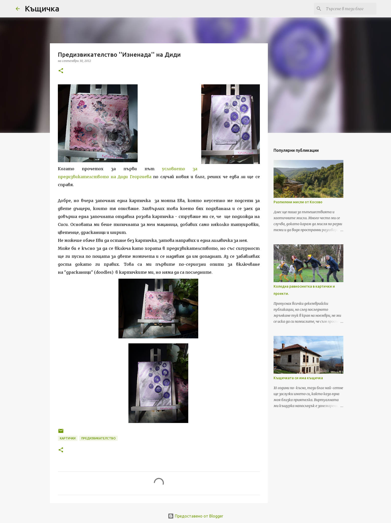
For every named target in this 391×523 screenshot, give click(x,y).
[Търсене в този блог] (350, 9)
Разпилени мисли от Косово (298, 202)
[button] (61, 71)
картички (68, 438)
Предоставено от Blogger (195, 516)
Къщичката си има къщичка (298, 378)
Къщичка (42, 8)
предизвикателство (98, 438)
